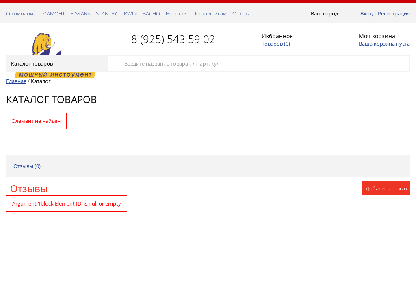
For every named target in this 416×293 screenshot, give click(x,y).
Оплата (241, 13)
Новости (176, 13)
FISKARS (80, 13)
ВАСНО (151, 13)
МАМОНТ (53, 13)
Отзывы (29, 188)
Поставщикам (210, 13)
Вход (366, 13)
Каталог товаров (56, 63)
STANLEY (106, 13)
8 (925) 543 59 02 (173, 39)
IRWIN (130, 13)
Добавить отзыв (386, 188)
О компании (21, 13)
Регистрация (394, 13)
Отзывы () (27, 166)
